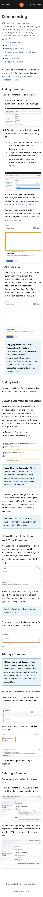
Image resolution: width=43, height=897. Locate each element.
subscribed (25, 507)
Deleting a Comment (14, 62)
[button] (6, 4)
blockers (33, 391)
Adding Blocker (11, 45)
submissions (19, 481)
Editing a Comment (13, 58)
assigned (14, 507)
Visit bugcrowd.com (28, 884)
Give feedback (12, 884)
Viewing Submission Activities (17, 48)
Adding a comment (13, 42)
